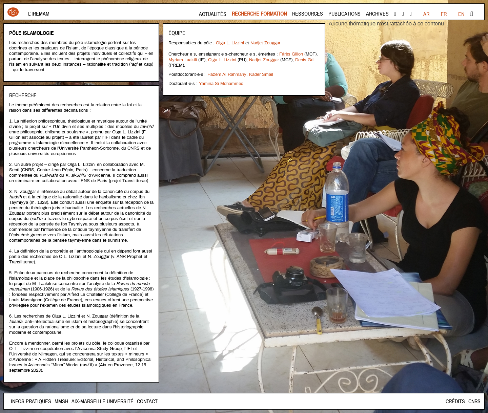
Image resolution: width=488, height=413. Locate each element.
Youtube (403, 14)
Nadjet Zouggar (265, 43)
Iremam (13, 12)
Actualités (212, 14)
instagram (411, 14)
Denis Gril (304, 59)
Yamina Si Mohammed (221, 82)
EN (444, 14)
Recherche (23, 95)
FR (426, 14)
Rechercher (471, 14)
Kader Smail (261, 73)
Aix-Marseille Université (127, 401)
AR (461, 14)
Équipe (176, 33)
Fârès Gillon (291, 53)
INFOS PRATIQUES (31, 401)
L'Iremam (38, 13)
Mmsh (85, 401)
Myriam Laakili (182, 59)
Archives (377, 13)
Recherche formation (259, 13)
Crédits (455, 401)
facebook (395, 14)
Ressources (307, 13)
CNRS (474, 401)
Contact (65, 401)
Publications (344, 13)
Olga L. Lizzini (230, 43)
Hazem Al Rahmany (226, 73)
